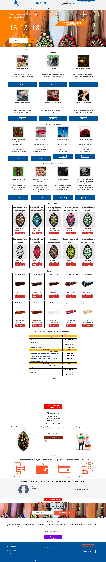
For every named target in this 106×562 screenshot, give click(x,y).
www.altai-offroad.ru (20, 560)
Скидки (27, 8)
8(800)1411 (70, 2)
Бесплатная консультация (86, 4)
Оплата (37, 8)
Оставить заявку (87, 546)
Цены (32, 8)
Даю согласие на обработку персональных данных (53, 441)
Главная (39, 502)
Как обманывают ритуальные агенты (53, 406)
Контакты (54, 8)
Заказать (22, 84)
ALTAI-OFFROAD (11, 546)
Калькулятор (86, 1)
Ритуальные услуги (18, 8)
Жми (32, 40)
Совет (8, 556)
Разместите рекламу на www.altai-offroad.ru (53, 537)
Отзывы (43, 8)
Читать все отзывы (53, 499)
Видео (48, 8)
